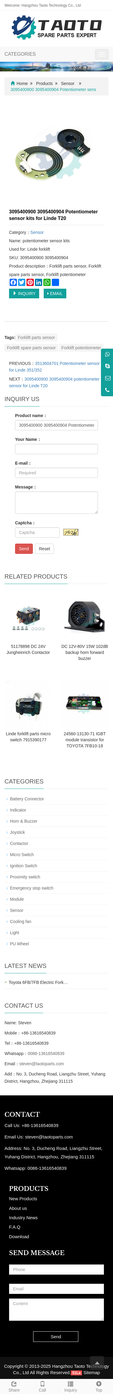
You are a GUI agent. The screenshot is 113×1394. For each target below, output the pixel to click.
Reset (44, 548)
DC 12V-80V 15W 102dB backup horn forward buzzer (84, 652)
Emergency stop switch (31, 888)
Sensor (67, 83)
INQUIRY (24, 293)
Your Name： (28, 439)
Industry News (23, 1217)
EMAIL (55, 293)
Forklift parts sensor (36, 337)
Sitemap (91, 1372)
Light (14, 932)
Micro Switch (22, 854)
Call (42, 1385)
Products (44, 83)
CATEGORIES (20, 54)
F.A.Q (14, 1226)
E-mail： (23, 463)
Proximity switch (25, 876)
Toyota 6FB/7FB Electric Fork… (38, 982)
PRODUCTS (29, 1188)
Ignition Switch (23, 865)
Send (24, 548)
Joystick (17, 832)
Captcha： (25, 522)
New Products (23, 1198)
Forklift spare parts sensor (31, 347)
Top (99, 1385)
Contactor (19, 843)
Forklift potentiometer (81, 347)
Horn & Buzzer (23, 821)
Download (19, 1236)
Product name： (31, 415)
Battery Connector (27, 798)
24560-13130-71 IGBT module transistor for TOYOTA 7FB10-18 (85, 739)
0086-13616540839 (46, 1053)
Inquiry (71, 1385)
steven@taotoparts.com (41, 1063)
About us (18, 1208)
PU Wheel (19, 943)
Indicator (18, 810)
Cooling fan (20, 921)
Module (17, 899)
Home (22, 83)
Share (14, 1385)
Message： (26, 487)
